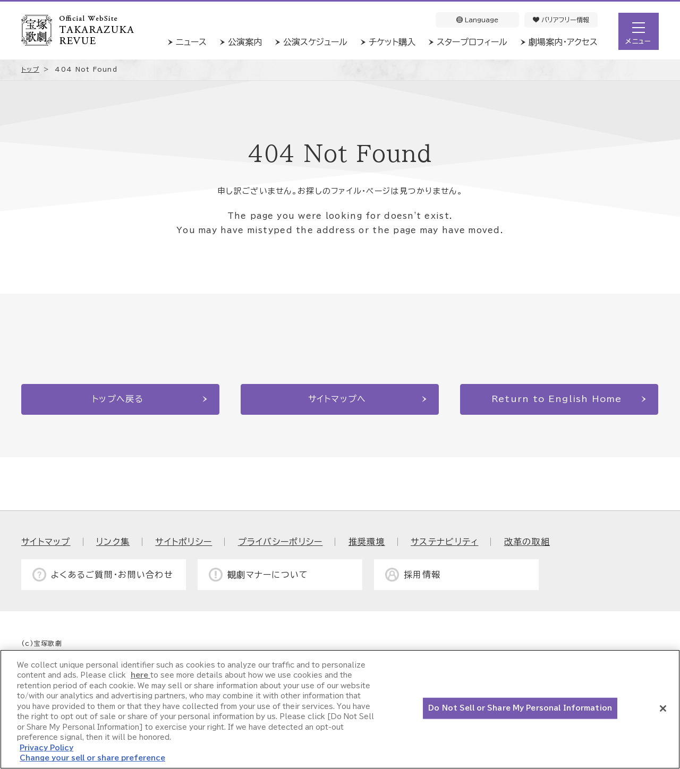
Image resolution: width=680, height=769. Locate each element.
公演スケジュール (315, 42)
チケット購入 (392, 42)
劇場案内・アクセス (563, 42)
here (140, 675)
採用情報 (422, 574)
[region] (340, 709)
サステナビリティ (444, 541)
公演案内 (245, 42)
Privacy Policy (46, 748)
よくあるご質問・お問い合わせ (112, 574)
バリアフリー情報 (561, 19)
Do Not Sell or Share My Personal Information (520, 708)
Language (477, 19)
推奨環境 (366, 541)
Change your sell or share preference (92, 758)
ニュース (191, 42)
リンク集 (113, 541)
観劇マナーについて (268, 574)
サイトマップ (46, 541)
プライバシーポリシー (280, 541)
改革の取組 (527, 541)
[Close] (663, 708)
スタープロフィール (472, 42)
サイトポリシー (183, 541)
